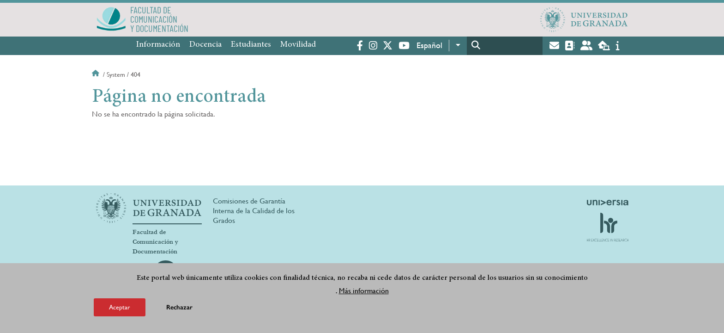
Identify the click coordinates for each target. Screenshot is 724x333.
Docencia (205, 45)
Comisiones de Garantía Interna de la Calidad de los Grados (254, 211)
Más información (364, 290)
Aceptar (119, 307)
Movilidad (298, 45)
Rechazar (179, 307)
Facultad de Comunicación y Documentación (155, 241)
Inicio (96, 74)
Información (158, 45)
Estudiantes (251, 45)
